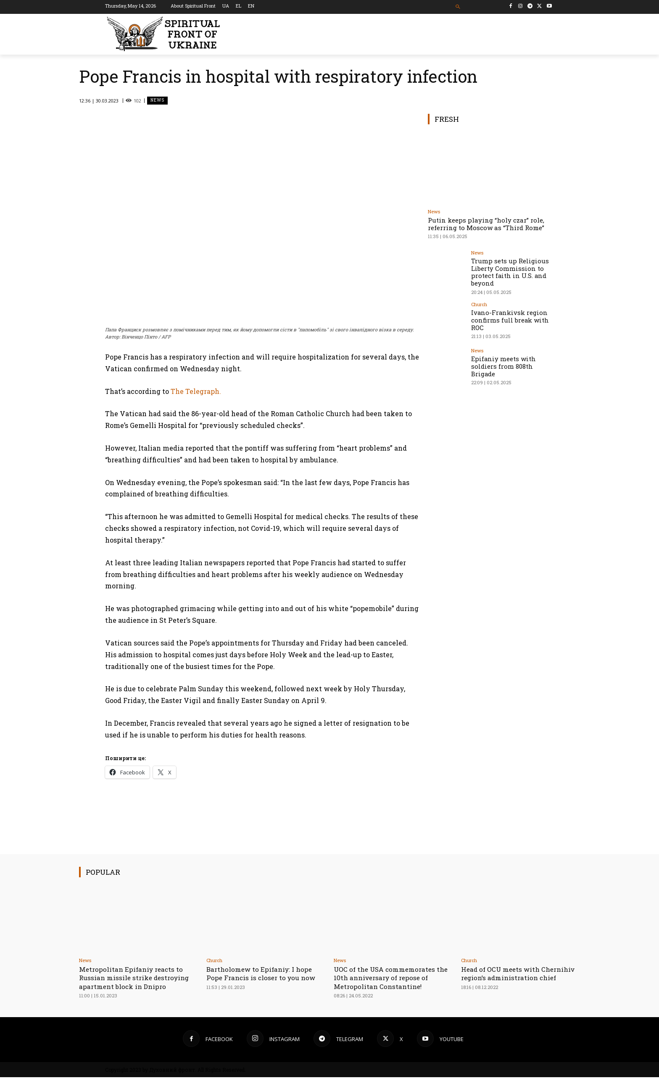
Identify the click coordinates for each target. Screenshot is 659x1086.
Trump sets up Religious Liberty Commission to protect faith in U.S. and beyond (507, 271)
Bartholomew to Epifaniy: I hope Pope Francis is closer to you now (265, 973)
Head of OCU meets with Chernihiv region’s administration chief (504, 977)
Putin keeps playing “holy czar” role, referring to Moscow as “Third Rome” (486, 224)
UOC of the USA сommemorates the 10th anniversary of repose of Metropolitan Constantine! (393, 977)
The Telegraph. (196, 390)
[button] (458, 7)
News (157, 101)
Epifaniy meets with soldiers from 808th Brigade (502, 364)
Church (479, 302)
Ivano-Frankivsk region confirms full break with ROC (508, 318)
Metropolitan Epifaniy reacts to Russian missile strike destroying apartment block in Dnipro (135, 981)
